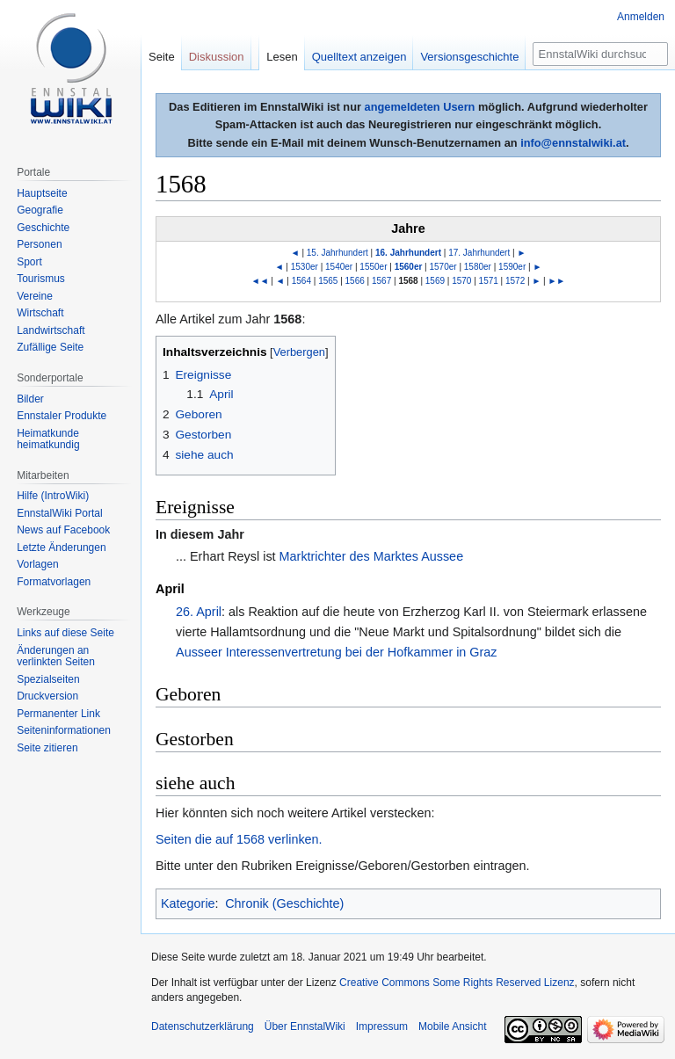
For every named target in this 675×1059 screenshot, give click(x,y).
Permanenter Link (58, 713)
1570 (461, 281)
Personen (39, 244)
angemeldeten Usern (420, 106)
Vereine (35, 296)
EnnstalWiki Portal (59, 513)
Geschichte (43, 227)
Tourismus (41, 278)
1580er (477, 267)
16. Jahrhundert (408, 252)
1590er (512, 267)
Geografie (40, 210)
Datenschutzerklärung (202, 1026)
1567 (381, 281)
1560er (409, 267)
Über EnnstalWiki (305, 1026)
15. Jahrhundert (337, 252)
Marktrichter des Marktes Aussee (371, 556)
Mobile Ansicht (452, 1026)
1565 (328, 281)
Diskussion (216, 56)
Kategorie (188, 903)
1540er (338, 267)
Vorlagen (37, 564)
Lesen (281, 56)
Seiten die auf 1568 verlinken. (239, 839)
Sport (29, 262)
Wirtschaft (40, 313)
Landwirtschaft (50, 330)
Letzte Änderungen (61, 547)
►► (556, 281)
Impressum (382, 1026)
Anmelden (640, 17)
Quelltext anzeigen (359, 56)
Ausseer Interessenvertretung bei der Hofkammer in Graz (336, 652)
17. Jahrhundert (479, 252)
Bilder (30, 399)
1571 (488, 281)
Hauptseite (42, 193)
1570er (443, 267)
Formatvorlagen (54, 582)
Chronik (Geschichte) (284, 903)
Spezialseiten (48, 679)
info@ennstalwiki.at (573, 142)
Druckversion (47, 696)
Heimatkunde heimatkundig (48, 439)
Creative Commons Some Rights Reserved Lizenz (456, 982)
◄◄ (260, 281)
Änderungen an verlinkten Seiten (56, 656)
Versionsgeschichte (469, 56)
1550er (373, 267)
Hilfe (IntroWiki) (53, 496)
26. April (198, 612)
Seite (162, 56)
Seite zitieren (47, 748)
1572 (515, 281)
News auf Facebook (63, 530)
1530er (304, 267)
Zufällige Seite (50, 347)
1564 (301, 281)
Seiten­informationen (64, 730)
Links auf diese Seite (65, 633)
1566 (355, 281)
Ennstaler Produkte (61, 416)
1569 (435, 281)
